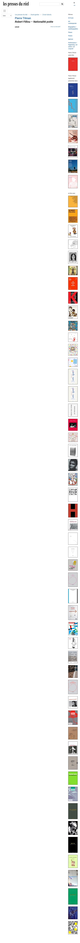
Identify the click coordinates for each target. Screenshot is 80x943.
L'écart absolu (46, 14)
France (70, 36)
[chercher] (49, 4)
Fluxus (70, 32)
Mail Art (70, 39)
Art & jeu (70, 18)
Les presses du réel (21, 14)
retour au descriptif (55, 26)
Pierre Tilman (23, 18)
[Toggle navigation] (5, 11)
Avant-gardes (35, 14)
